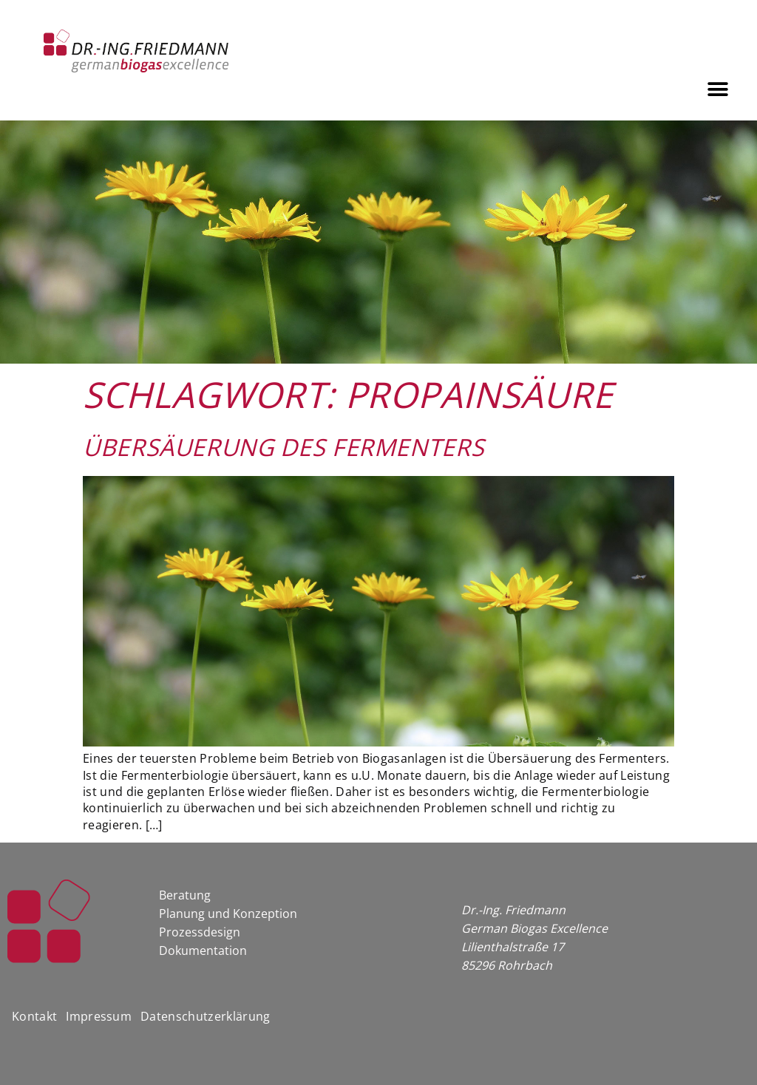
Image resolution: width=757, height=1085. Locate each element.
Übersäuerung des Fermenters (283, 447)
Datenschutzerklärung (205, 1016)
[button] (718, 89)
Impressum (99, 1016)
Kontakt (34, 1016)
